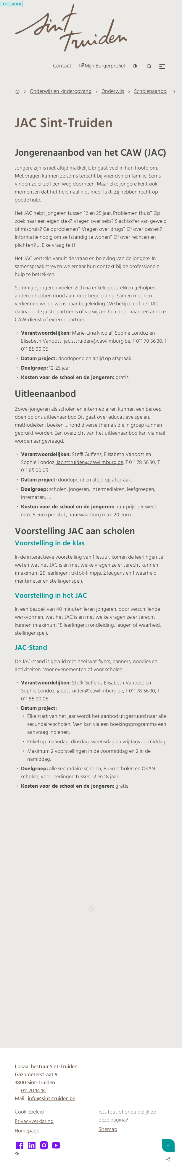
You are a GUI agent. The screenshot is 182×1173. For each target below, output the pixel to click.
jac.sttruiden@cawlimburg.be (97, 341)
